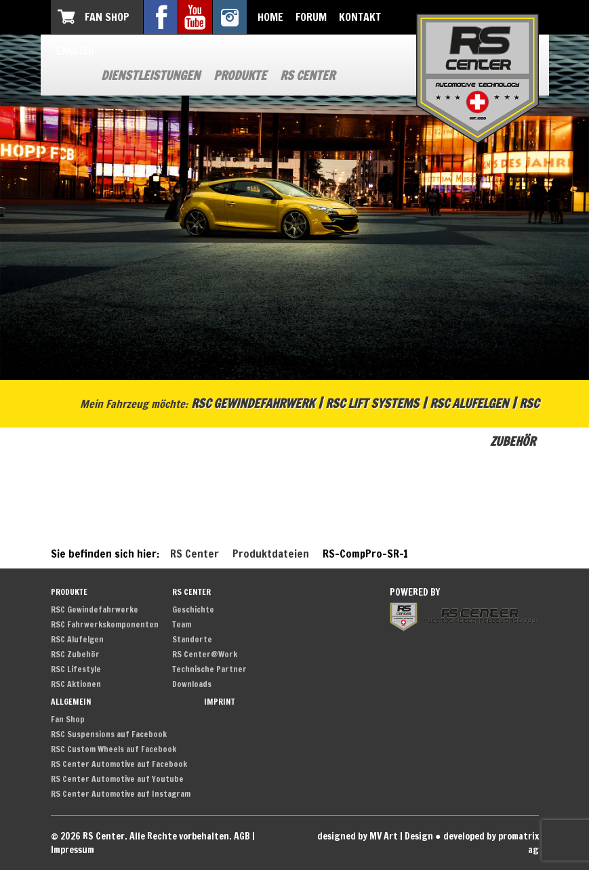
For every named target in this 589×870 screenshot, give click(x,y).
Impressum (72, 849)
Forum (311, 16)
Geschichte (193, 609)
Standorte (192, 639)
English (75, 50)
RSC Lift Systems (372, 403)
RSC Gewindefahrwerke (94, 609)
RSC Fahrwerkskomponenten (105, 624)
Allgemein (71, 701)
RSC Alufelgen (469, 403)
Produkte (240, 75)
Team (181, 624)
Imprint (219, 701)
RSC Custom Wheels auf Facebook (113, 749)
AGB (242, 836)
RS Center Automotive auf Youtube (117, 779)
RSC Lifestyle (76, 669)
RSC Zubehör (75, 654)
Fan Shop (107, 16)
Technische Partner (209, 669)
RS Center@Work (204, 654)
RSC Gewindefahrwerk (252, 403)
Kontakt (360, 16)
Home (270, 16)
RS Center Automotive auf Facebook (119, 764)
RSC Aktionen (76, 684)
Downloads (191, 684)
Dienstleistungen (150, 75)
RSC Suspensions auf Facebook (109, 734)
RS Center (307, 75)
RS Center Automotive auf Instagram (120, 794)
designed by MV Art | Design (375, 836)
